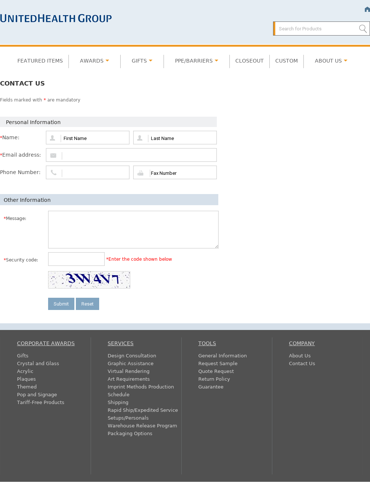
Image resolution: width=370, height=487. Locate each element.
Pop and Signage (37, 394)
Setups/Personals (128, 417)
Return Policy (214, 378)
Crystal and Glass (38, 363)
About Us (328, 60)
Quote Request (216, 370)
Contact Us (302, 363)
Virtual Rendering (128, 370)
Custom (286, 60)
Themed (27, 386)
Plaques (26, 378)
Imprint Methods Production (141, 386)
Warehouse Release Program (142, 425)
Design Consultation (132, 355)
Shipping (118, 402)
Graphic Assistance (131, 363)
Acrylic (25, 370)
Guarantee (210, 386)
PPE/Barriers (194, 60)
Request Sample (218, 363)
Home (367, 9)
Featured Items (40, 60)
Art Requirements (129, 378)
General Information (222, 355)
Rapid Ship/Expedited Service (143, 409)
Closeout (249, 60)
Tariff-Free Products (40, 402)
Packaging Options (130, 433)
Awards (92, 60)
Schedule (119, 394)
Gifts (139, 60)
